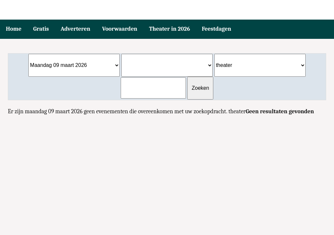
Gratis (41, 28)
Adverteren (75, 28)
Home (14, 28)
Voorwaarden (119, 28)
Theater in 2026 (169, 28)
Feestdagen (216, 28)
